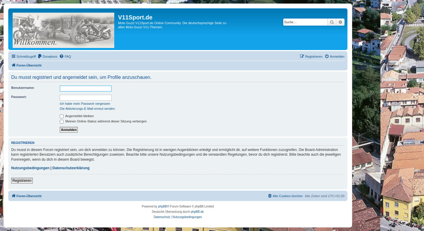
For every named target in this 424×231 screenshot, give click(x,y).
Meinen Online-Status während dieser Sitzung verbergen (103, 121)
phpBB (162, 206)
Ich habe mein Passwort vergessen (85, 103)
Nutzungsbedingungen (30, 168)
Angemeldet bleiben (77, 116)
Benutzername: (22, 87)
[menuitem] (47, 56)
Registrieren (22, 181)
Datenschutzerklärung (71, 168)
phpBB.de (197, 211)
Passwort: (19, 97)
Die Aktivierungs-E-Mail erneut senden (87, 108)
